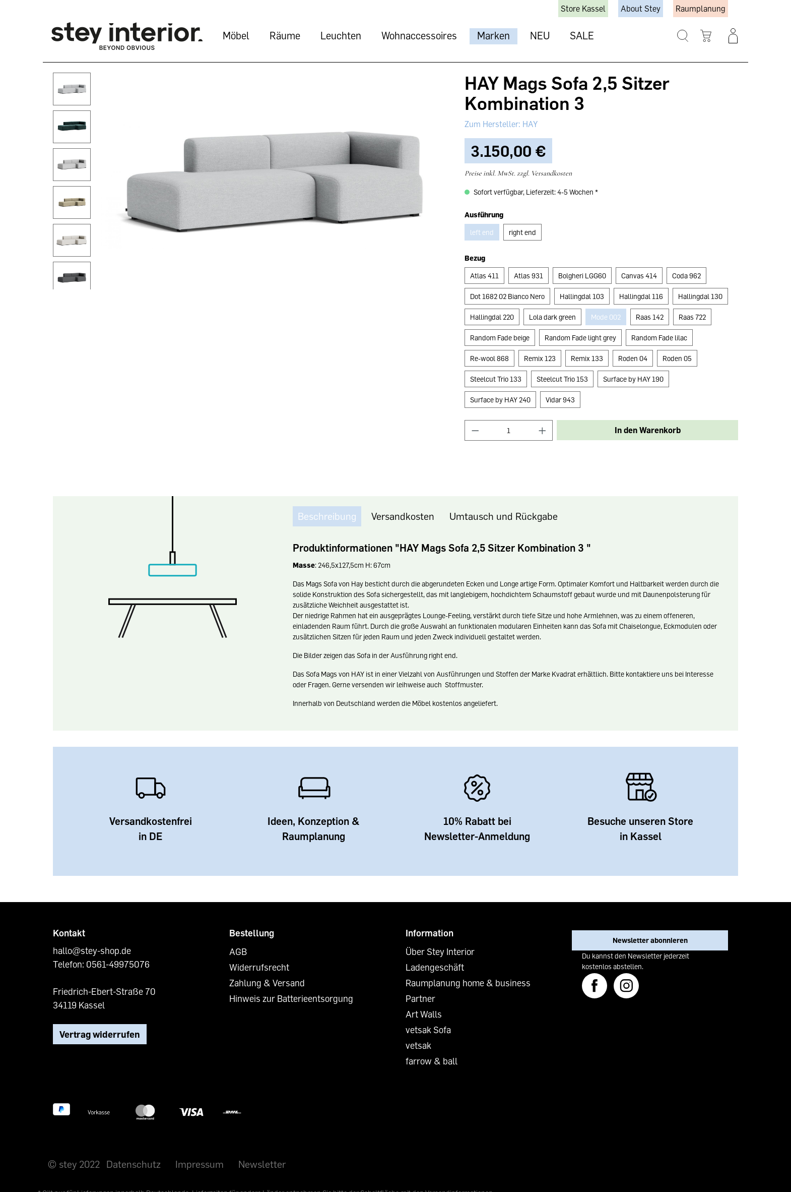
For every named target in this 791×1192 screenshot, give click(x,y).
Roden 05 (677, 358)
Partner (420, 998)
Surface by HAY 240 (500, 399)
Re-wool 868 (489, 358)
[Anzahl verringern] (475, 430)
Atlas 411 (484, 275)
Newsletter (262, 1164)
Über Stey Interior (440, 951)
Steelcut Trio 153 (562, 379)
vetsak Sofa (428, 1029)
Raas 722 (692, 317)
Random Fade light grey (580, 337)
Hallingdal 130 (700, 296)
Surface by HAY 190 (633, 379)
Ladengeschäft (435, 967)
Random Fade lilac (659, 337)
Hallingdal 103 (582, 296)
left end (482, 232)
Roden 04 (632, 358)
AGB (238, 951)
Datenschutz (133, 1164)
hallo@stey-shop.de (92, 950)
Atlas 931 (528, 275)
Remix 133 (587, 358)
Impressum (199, 1164)
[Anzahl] (509, 430)
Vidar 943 (560, 399)
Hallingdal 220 (492, 317)
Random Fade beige (500, 337)
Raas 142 (650, 317)
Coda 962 (686, 275)
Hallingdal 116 (641, 296)
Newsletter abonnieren (650, 940)
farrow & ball (431, 1060)
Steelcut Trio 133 (495, 379)
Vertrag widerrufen (99, 1034)
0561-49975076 (118, 964)
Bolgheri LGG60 (582, 275)
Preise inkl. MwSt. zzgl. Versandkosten (518, 173)
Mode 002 (606, 317)
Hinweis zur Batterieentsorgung (291, 998)
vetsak (418, 1045)
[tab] (327, 516)
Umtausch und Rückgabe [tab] (503, 516)
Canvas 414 (639, 275)
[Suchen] (683, 36)
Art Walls (424, 1014)
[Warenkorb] (706, 36)
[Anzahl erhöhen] (542, 430)
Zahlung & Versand (267, 982)
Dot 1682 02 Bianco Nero (507, 296)
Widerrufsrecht (259, 967)
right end (522, 232)
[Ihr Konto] (733, 35)
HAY (529, 124)
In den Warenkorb (648, 430)
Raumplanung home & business (468, 982)
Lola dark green (552, 317)
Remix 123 (540, 358)
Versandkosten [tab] (402, 516)
